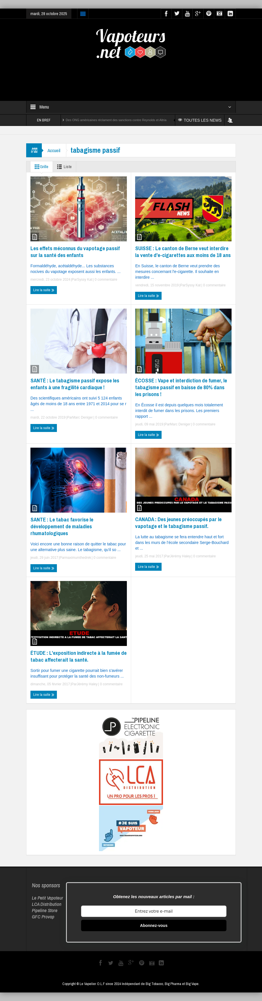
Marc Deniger (82, 417)
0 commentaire (105, 280)
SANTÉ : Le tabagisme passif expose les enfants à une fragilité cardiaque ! (74, 384)
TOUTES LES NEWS (200, 120)
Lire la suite (43, 290)
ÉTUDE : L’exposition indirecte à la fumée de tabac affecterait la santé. (78, 656)
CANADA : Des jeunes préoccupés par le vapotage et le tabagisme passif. (178, 522)
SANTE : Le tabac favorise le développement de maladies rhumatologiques (61, 526)
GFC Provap (43, 916)
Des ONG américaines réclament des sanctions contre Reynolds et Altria (116, 120)
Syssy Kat (84, 280)
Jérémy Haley (180, 556)
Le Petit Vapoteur (47, 897)
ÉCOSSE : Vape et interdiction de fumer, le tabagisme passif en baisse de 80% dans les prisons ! (181, 387)
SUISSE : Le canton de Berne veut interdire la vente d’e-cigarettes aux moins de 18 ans (183, 251)
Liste (63, 166)
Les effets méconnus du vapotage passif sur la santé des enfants (75, 251)
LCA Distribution (46, 904)
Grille (40, 166)
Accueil (54, 150)
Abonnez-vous (153, 925)
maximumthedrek (78, 558)
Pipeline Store (44, 910)
